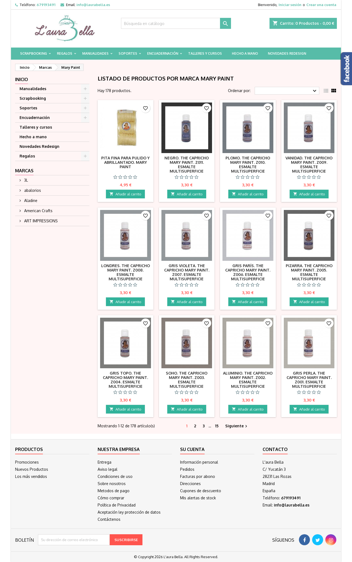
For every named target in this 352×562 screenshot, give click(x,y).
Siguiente (237, 426)
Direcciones (190, 483)
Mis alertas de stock (198, 497)
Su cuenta (192, 449)
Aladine (30, 200)
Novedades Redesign (287, 53)
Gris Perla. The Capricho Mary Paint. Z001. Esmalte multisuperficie (309, 380)
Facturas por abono (197, 476)
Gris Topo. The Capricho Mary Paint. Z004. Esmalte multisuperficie (125, 380)
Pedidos (187, 469)
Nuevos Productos (31, 469)
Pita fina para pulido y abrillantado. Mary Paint (125, 162)
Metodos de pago (114, 490)
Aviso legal (107, 469)
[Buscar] (176, 23)
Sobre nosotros (112, 483)
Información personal (199, 462)
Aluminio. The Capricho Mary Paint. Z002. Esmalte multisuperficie (248, 380)
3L (25, 180)
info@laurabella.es (93, 4)
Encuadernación (162, 53)
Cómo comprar (111, 497)
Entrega (104, 462)
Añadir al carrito (125, 194)
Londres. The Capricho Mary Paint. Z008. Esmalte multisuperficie (125, 272)
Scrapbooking (33, 53)
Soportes (128, 53)
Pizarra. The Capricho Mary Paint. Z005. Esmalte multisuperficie (309, 272)
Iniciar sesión (290, 4)
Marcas (24, 170)
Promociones (27, 462)
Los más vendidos (31, 476)
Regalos (64, 53)
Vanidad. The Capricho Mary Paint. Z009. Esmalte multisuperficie (308, 164)
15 (217, 425)
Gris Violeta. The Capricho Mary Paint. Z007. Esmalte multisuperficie (186, 272)
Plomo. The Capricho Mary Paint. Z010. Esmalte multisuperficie (248, 164)
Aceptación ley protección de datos (129, 512)
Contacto (275, 449)
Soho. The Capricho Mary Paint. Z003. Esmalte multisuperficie (186, 380)
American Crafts (38, 210)
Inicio (21, 79)
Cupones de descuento (200, 490)
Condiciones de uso (115, 476)
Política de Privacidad (117, 505)
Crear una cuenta (321, 4)
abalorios (32, 190)
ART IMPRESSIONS (40, 220)
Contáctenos (109, 519)
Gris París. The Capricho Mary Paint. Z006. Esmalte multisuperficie (247, 272)
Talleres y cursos (205, 53)
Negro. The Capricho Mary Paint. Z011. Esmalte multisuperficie (186, 164)
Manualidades (95, 53)
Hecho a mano (245, 53)
